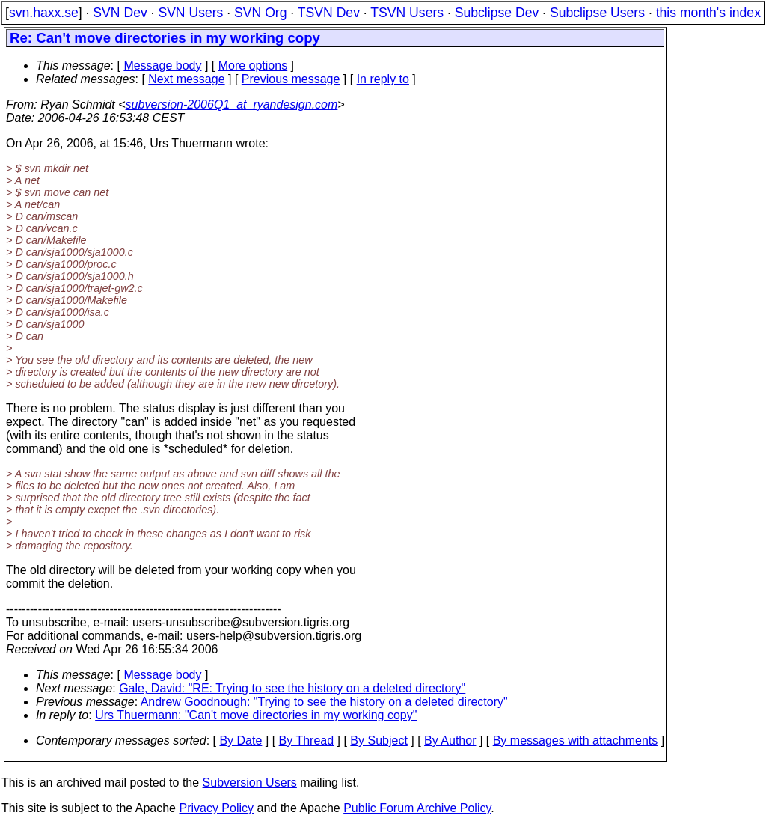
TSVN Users (407, 12)
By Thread (306, 740)
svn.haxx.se (44, 12)
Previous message (291, 79)
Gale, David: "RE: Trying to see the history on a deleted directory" (292, 688)
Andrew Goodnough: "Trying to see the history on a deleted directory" (324, 701)
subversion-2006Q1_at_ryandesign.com (232, 104)
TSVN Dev (329, 12)
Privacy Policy (216, 808)
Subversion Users (250, 782)
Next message (186, 79)
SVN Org (260, 12)
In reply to (383, 79)
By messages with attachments (575, 740)
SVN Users (190, 12)
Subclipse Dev (497, 12)
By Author (450, 740)
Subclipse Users (597, 12)
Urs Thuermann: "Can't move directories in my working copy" (256, 715)
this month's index (708, 12)
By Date (240, 740)
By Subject (378, 740)
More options (253, 65)
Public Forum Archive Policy (417, 808)
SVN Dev (120, 12)
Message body (162, 65)
